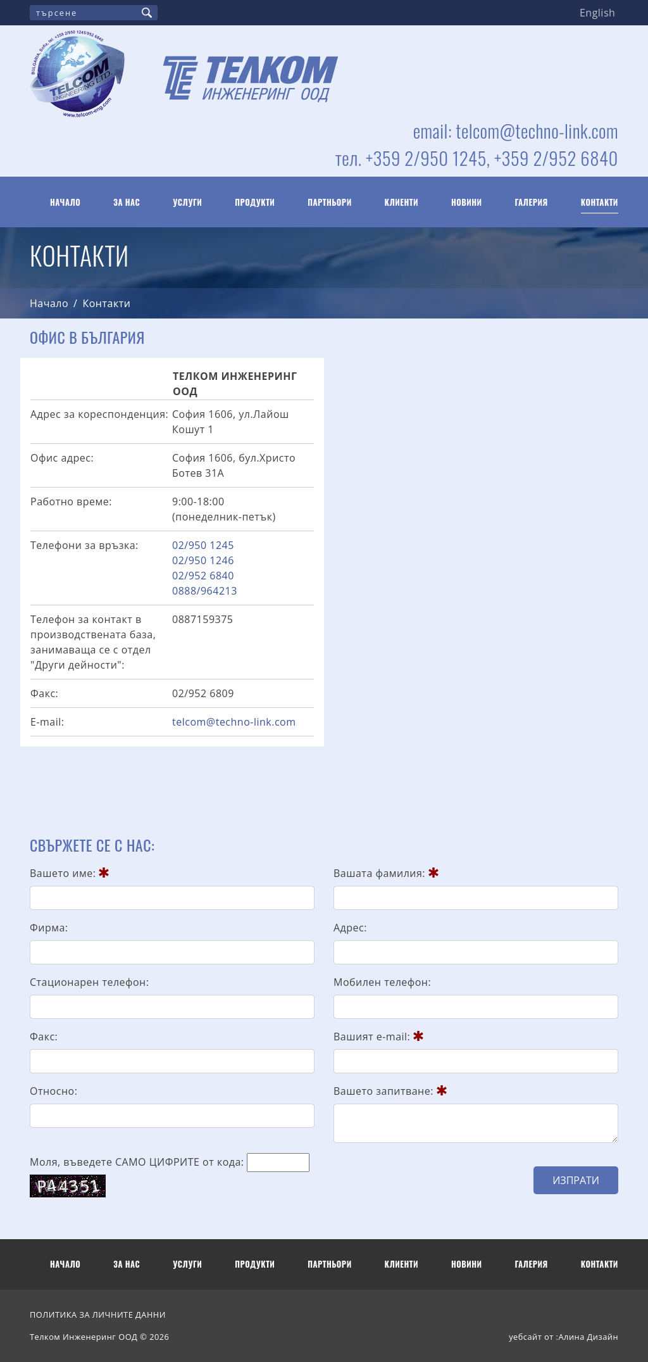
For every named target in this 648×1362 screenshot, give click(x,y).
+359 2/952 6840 (556, 157)
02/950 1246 (203, 560)
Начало (65, 202)
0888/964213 (204, 591)
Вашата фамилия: (386, 873)
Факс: (44, 1037)
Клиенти (401, 202)
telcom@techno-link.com (234, 722)
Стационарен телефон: (89, 982)
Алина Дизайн (588, 1336)
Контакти (599, 202)
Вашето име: (69, 873)
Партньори (330, 202)
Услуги (187, 202)
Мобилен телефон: (382, 982)
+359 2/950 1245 (426, 157)
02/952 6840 (203, 576)
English (597, 13)
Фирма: (49, 928)
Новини (466, 202)
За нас (126, 202)
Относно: (53, 1091)
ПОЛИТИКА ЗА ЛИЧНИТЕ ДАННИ (98, 1314)
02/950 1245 (203, 545)
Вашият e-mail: (378, 1037)
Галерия (531, 202)
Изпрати (575, 1180)
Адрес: (350, 928)
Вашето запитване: (390, 1091)
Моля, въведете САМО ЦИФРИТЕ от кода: (137, 1162)
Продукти (255, 202)
